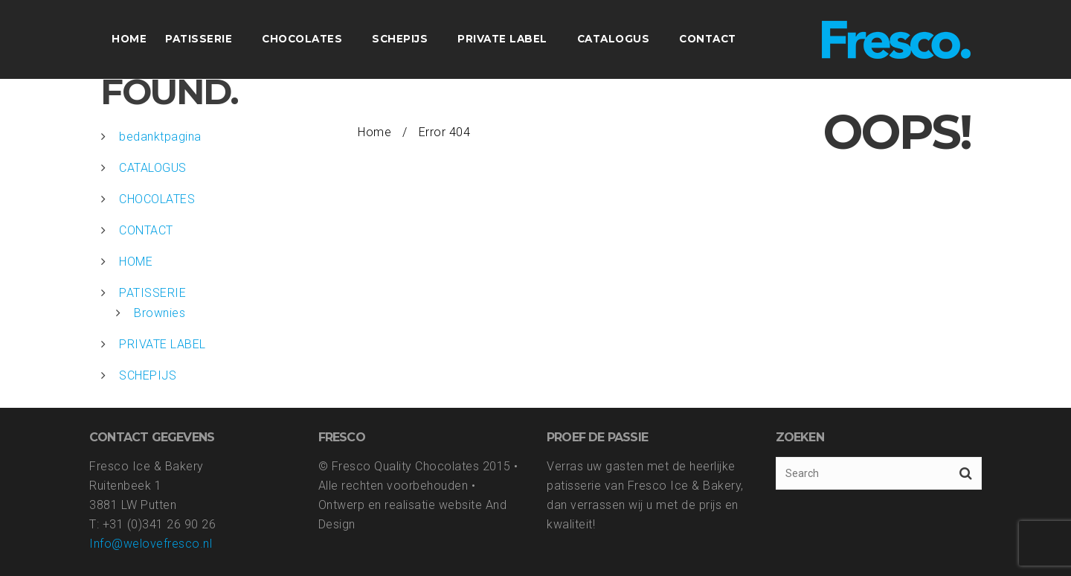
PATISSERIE (152, 293)
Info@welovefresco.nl (150, 544)
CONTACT (146, 230)
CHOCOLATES (157, 199)
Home (374, 132)
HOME (135, 262)
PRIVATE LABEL (162, 344)
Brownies (159, 313)
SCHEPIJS (147, 375)
